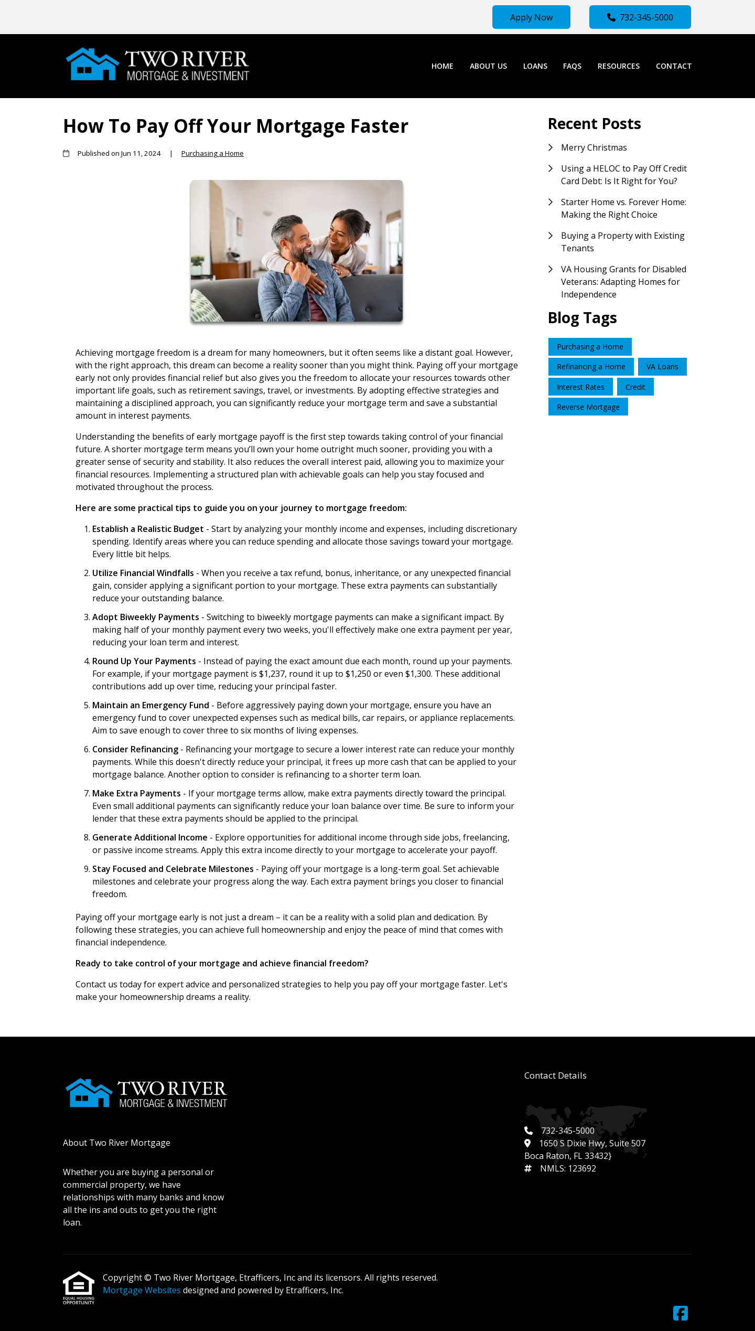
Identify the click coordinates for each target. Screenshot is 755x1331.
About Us (488, 66)
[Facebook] (680, 1314)
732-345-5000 (640, 17)
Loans (535, 66)
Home (443, 66)
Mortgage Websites (143, 1290)
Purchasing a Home (212, 153)
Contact (674, 66)
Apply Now (531, 17)
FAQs (572, 66)
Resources (619, 66)
